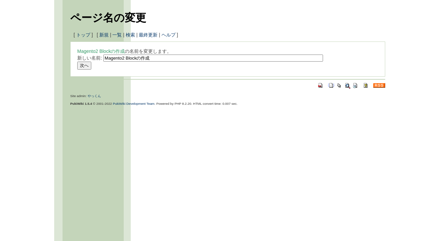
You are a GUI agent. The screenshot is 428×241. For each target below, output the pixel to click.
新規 (104, 34)
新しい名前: (89, 58)
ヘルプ (169, 34)
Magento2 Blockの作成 (101, 51)
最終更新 (148, 34)
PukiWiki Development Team (134, 103)
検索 (130, 34)
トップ (83, 34)
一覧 (117, 34)
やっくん (94, 96)
